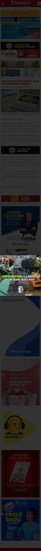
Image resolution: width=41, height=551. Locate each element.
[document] (20, 275)
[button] (38, 258)
